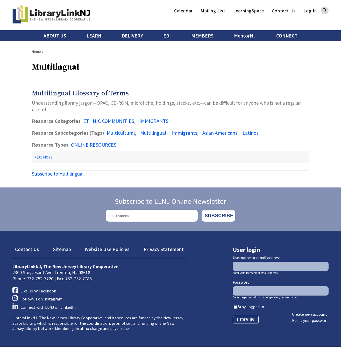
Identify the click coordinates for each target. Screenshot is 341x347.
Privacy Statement (164, 249)
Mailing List (213, 11)
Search (325, 10)
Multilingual (153, 133)
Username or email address (257, 257)
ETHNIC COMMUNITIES (108, 121)
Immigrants (184, 133)
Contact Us (284, 11)
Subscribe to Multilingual (57, 174)
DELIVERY (132, 36)
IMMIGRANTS (153, 121)
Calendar (183, 11)
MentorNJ (245, 36)
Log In (310, 11)
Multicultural (121, 133)
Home (36, 51)
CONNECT (286, 36)
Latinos (251, 133)
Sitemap (62, 249)
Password (241, 282)
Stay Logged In (251, 306)
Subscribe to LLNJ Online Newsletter (170, 201)
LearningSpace (248, 11)
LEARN (94, 36)
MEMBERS (202, 36)
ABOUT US (55, 36)
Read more (43, 157)
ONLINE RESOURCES (93, 144)
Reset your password (310, 320)
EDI (167, 36)
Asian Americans (219, 133)
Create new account (309, 314)
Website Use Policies (107, 249)
